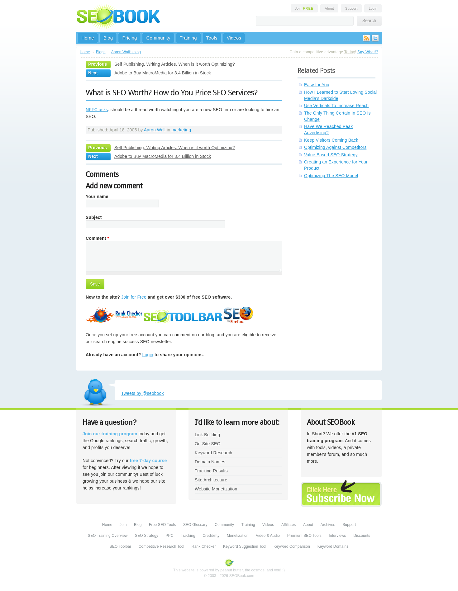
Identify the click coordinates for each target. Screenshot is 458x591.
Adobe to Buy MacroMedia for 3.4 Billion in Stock (162, 72)
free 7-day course (148, 460)
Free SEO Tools (162, 524)
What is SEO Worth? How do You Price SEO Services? (171, 92)
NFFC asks (97, 109)
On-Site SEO (207, 443)
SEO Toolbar (120, 546)
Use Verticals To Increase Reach (336, 105)
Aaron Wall (154, 129)
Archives (328, 524)
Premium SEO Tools (304, 535)
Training (188, 37)
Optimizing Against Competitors (335, 147)
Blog (108, 37)
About (329, 8)
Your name (97, 196)
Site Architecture (211, 479)
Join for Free (133, 297)
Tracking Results (211, 470)
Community (158, 37)
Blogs (101, 52)
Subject (94, 217)
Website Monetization (216, 488)
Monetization (238, 535)
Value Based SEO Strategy (331, 154)
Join (304, 8)
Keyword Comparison (292, 546)
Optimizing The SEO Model (331, 175)
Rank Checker (204, 546)
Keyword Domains (332, 546)
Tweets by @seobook (142, 393)
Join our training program (110, 433)
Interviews (337, 535)
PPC (169, 535)
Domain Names (210, 461)
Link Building (207, 434)
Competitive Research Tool (161, 546)
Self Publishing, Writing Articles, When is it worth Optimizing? (174, 64)
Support (351, 8)
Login (373, 8)
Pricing (129, 37)
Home (87, 37)
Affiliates (288, 524)
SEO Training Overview (108, 535)
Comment (97, 238)
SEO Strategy (146, 535)
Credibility (211, 535)
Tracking (188, 535)
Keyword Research (213, 452)
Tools (211, 37)
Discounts (361, 535)
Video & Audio (268, 535)
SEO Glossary (195, 524)
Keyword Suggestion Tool (244, 546)
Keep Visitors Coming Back (331, 140)
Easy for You (316, 84)
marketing (181, 129)
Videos (234, 37)
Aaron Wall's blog (126, 52)
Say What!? (367, 52)
